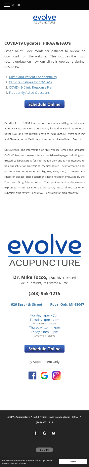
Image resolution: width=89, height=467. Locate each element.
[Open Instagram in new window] (53, 433)
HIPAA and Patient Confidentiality (33, 77)
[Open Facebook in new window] (35, 433)
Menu (13, 5)
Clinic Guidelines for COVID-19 (30, 82)
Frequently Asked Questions (29, 92)
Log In (44, 450)
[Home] (44, 19)
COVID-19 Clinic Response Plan (31, 87)
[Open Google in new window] (44, 433)
